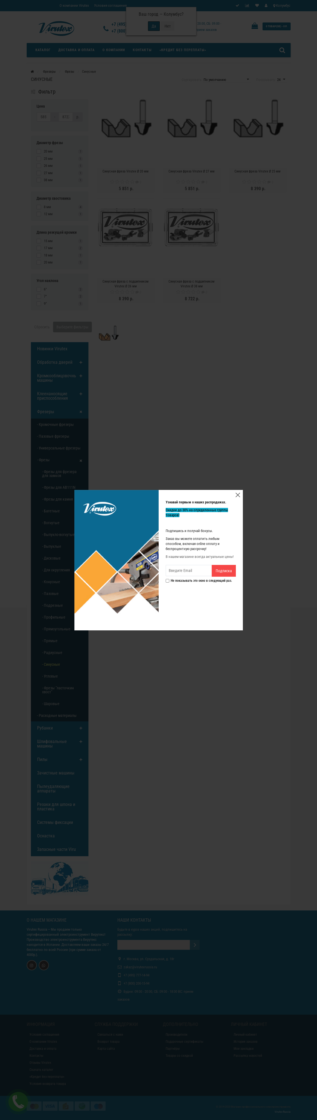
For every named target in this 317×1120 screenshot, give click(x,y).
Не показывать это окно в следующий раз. (199, 581)
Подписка (224, 571)
